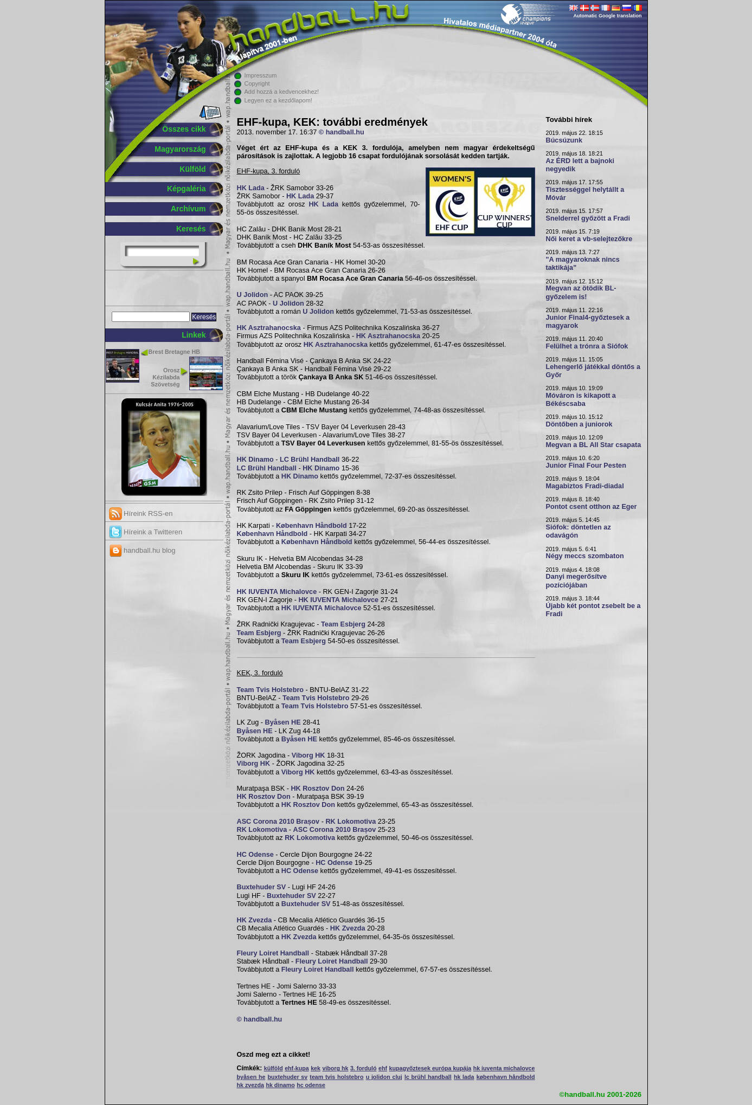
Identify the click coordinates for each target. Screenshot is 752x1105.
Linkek (193, 335)
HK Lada (251, 188)
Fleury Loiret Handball (273, 953)
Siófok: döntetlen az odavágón (578, 531)
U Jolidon (252, 295)
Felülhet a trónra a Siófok (587, 346)
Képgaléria (186, 188)
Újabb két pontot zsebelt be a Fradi (593, 610)
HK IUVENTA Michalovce (277, 592)
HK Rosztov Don (317, 788)
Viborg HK (308, 755)
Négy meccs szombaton (585, 556)
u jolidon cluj (384, 1077)
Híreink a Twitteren (146, 532)
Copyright (257, 83)
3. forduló (363, 1068)
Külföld (192, 169)
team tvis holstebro (336, 1077)
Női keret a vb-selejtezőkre (589, 239)
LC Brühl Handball (309, 459)
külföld (273, 1068)
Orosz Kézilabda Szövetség (165, 377)
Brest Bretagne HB (175, 351)
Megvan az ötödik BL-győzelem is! (581, 292)
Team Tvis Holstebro (270, 690)
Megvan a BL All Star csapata (593, 445)
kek (315, 1068)
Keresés (191, 228)
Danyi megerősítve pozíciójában (576, 581)
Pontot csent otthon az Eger (591, 507)
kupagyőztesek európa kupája (430, 1068)
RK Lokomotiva (350, 821)
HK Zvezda (254, 920)
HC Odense (255, 854)
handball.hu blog (142, 550)
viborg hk (335, 1068)
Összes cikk (183, 129)
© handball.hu (341, 132)
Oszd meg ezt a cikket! (274, 1054)
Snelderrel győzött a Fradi (588, 218)
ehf (382, 1068)
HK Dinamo (255, 459)
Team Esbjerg (343, 624)
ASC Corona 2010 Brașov (278, 821)
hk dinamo (280, 1085)
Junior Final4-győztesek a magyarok (588, 321)
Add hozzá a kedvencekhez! (282, 91)
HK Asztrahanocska (269, 328)
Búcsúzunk (564, 140)
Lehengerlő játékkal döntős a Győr (593, 371)
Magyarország (180, 149)
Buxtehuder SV (261, 887)
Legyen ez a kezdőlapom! (278, 100)
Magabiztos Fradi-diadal (585, 486)
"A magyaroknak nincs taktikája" (583, 264)
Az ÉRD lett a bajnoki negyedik (580, 165)
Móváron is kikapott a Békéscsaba (581, 400)
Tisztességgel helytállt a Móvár (585, 194)
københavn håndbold (506, 1077)
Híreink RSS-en (141, 513)
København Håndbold (311, 525)
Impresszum (261, 75)
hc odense (311, 1085)
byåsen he (251, 1077)
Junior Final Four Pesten (586, 465)
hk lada (464, 1077)
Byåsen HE (283, 722)
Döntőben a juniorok (579, 424)
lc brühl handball (428, 1077)
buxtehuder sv (288, 1077)
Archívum (188, 208)
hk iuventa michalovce (504, 1068)
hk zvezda (250, 1085)
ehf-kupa (296, 1068)
